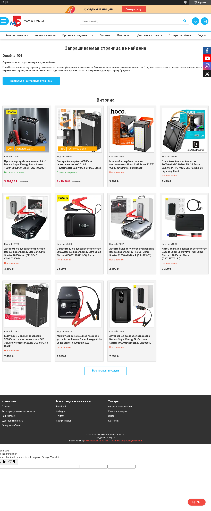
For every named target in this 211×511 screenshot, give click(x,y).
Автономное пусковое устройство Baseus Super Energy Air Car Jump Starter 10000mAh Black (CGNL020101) (131, 339)
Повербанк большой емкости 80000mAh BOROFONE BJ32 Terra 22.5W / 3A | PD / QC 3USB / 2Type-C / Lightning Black (182, 166)
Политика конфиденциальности (126, 441)
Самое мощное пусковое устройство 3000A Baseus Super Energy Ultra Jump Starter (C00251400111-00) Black (79, 252)
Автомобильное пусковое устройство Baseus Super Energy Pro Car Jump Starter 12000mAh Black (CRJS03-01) (131, 252)
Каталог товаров (117, 411)
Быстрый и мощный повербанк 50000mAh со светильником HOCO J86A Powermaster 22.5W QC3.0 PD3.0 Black (26, 341)
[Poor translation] (12, 462)
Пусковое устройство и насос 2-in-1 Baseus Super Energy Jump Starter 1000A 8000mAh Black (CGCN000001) (25, 164)
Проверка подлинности (77, 35)
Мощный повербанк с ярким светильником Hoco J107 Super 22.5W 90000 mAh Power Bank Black (131, 164)
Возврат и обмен (180, 35)
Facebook (61, 406)
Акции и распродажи (120, 406)
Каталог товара (15, 35)
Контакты (123, 35)
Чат (196, 502)
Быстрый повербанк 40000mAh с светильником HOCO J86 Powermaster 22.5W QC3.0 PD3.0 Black (79, 164)
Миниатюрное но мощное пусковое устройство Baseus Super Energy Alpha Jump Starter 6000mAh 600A (79, 339)
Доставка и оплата (149, 35)
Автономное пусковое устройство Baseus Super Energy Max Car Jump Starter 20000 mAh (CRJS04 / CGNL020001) (24, 253)
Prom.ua (120, 434)
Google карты (63, 420)
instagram (61, 411)
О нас (111, 416)
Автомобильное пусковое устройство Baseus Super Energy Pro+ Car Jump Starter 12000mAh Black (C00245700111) (184, 253)
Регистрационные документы (18, 411)
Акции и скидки (45, 35)
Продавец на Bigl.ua (105, 437)
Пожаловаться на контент (96, 441)
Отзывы (105, 35)
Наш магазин (9, 416)
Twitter (60, 416)
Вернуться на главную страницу (31, 81)
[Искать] (185, 21)
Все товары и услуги (105, 370)
